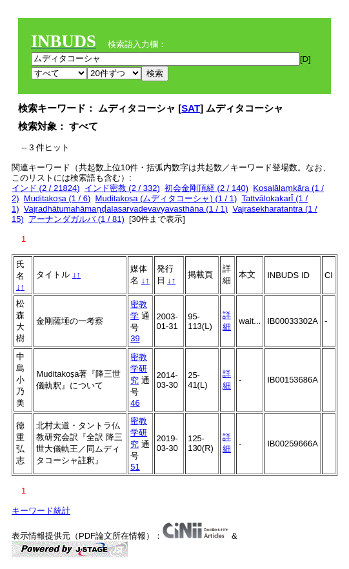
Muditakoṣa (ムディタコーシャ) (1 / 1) (166, 198)
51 (134, 467)
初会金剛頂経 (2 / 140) (206, 188)
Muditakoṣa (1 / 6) (57, 198)
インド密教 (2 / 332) (122, 188)
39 (134, 338)
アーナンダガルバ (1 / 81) (76, 219)
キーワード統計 (41, 510)
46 (134, 403)
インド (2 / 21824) (46, 188)
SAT (190, 108)
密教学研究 (138, 368)
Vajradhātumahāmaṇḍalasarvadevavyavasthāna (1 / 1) (126, 209)
